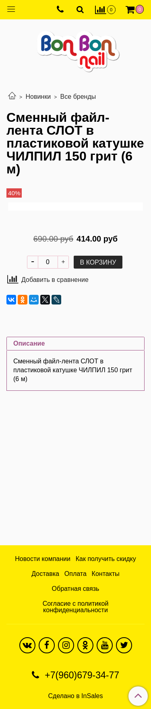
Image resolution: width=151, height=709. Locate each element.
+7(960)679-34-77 (80, 675)
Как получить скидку (106, 558)
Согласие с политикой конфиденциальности (76, 606)
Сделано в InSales (75, 696)
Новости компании (42, 558)
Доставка (45, 573)
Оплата (75, 573)
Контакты (106, 573)
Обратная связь (75, 588)
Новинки (38, 96)
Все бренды (78, 96)
